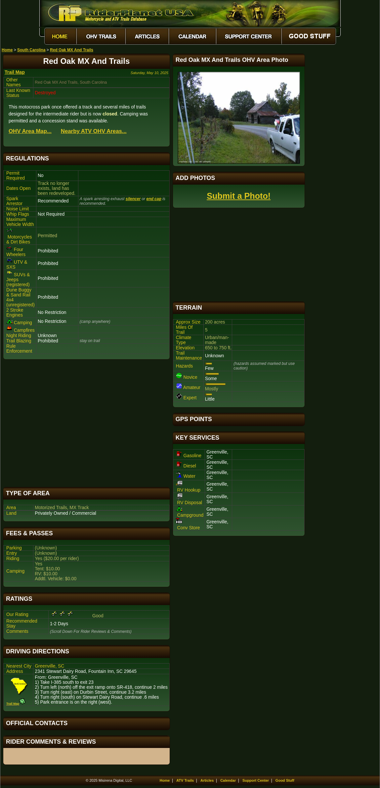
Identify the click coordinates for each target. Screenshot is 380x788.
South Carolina (31, 50)
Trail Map (15, 72)
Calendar (228, 780)
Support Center (255, 780)
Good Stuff (284, 780)
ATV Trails (185, 780)
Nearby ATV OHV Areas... (94, 131)
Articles (207, 780)
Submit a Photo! (239, 195)
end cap (153, 199)
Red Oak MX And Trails (71, 50)
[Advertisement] (86, 423)
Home (7, 50)
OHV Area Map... (30, 131)
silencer (133, 199)
